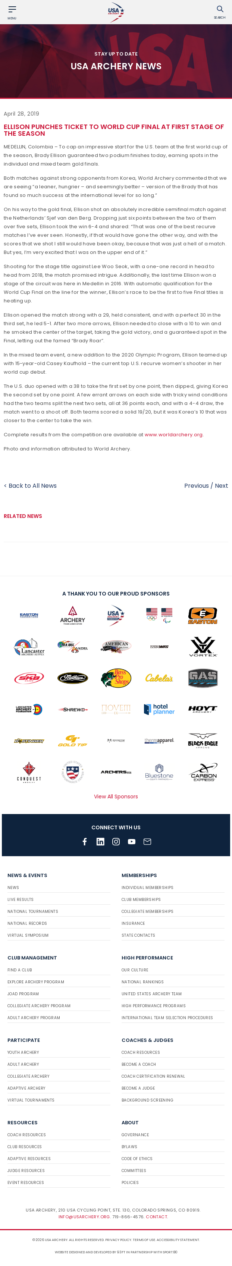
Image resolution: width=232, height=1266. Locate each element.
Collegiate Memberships (148, 911)
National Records (27, 923)
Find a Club (19, 970)
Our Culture (135, 970)
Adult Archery (23, 1064)
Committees (134, 1171)
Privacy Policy (118, 1240)
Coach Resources (141, 1052)
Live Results (20, 899)
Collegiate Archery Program (38, 1006)
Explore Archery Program (35, 982)
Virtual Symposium (28, 935)
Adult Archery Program (33, 1018)
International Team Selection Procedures (167, 1018)
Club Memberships (141, 899)
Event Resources (25, 1182)
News (13, 887)
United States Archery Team (152, 994)
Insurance (133, 923)
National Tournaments (32, 911)
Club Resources (24, 1147)
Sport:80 (170, 1252)
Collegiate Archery (28, 1076)
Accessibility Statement (178, 1240)
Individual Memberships (148, 887)
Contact (156, 1217)
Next (221, 485)
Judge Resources (26, 1171)
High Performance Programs (154, 1006)
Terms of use (144, 1240)
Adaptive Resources (29, 1159)
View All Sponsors (116, 796)
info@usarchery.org (84, 1217)
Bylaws (129, 1147)
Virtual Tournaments (31, 1100)
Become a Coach (139, 1064)
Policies (130, 1182)
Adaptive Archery (26, 1088)
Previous (196, 485)
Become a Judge (138, 1088)
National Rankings (143, 982)
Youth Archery (23, 1052)
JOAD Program (23, 994)
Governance (135, 1135)
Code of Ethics (137, 1159)
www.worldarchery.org (174, 434)
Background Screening (147, 1100)
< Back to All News (30, 485)
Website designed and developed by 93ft (90, 1252)
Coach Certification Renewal (153, 1076)
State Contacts (139, 935)
